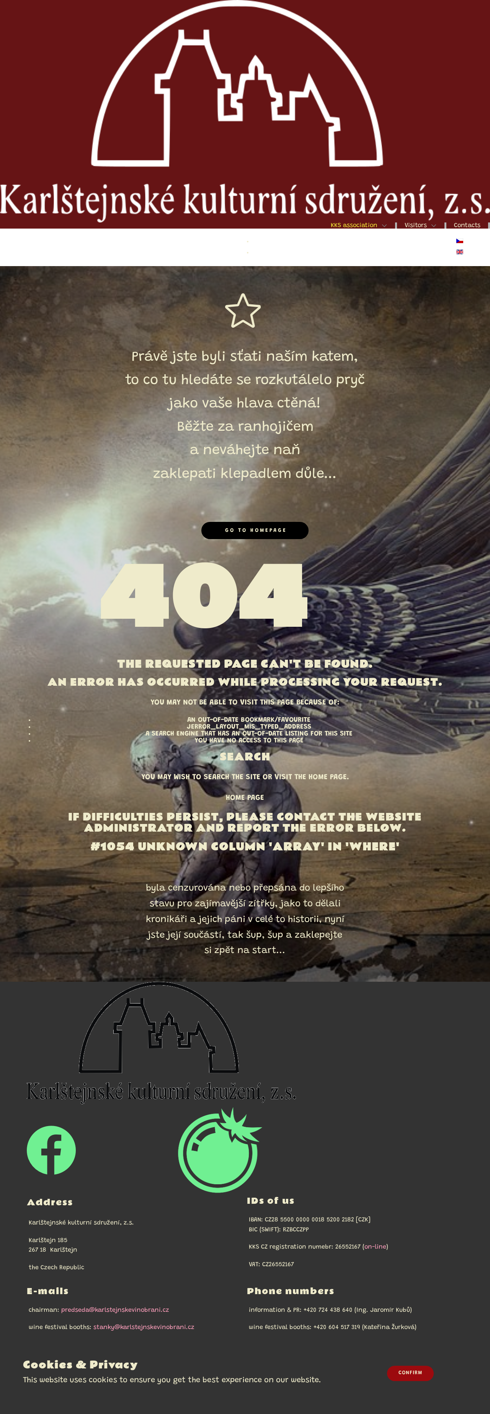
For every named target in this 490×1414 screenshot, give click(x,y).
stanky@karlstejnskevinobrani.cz (143, 1327)
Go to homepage (254, 530)
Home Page (245, 798)
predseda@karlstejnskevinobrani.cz (115, 1310)
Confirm (410, 1373)
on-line (375, 1247)
